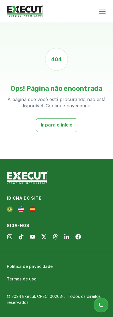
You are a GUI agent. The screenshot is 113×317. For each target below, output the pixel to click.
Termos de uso (22, 278)
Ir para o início (56, 125)
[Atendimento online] (101, 305)
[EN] (21, 209)
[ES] (32, 209)
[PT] (10, 209)
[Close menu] (102, 11)
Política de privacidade (30, 266)
